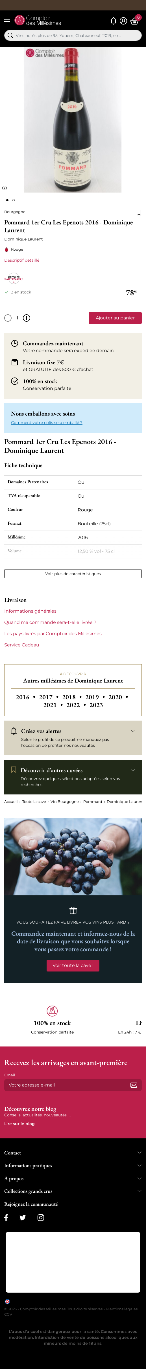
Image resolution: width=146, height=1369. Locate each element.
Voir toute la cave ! (73, 965)
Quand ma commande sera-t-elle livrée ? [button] (50, 622)
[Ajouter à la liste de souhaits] (139, 212)
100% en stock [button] (40, 381)
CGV (8, 1314)
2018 (72, 697)
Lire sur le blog (19, 1123)
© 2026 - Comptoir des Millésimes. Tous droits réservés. (54, 1309)
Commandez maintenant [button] (53, 343)
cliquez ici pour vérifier (121, 1301)
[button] (52, 1020)
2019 (95, 697)
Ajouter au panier (115, 318)
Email (9, 1075)
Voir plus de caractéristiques (73, 573)
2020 (118, 697)
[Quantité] (17, 318)
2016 (26, 697)
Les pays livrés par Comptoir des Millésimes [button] (53, 633)
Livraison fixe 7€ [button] (43, 362)
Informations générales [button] (30, 611)
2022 (76, 705)
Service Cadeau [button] (21, 645)
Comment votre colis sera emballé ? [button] (46, 422)
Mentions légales (122, 1309)
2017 (49, 697)
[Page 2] (13, 200)
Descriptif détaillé (21, 260)
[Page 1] (7, 200)
